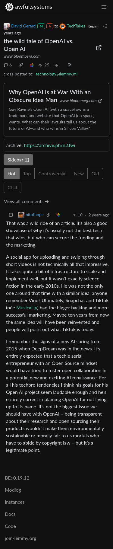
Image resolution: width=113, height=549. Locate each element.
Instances (15, 502)
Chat (12, 187)
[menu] (104, 6)
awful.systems (28, 6)
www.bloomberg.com (22, 56)
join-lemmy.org (20, 538)
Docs (10, 514)
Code (10, 526)
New (79, 173)
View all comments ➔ (26, 201)
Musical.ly (26, 307)
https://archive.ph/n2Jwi (49, 145)
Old (95, 173)
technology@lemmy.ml (56, 73)
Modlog (13, 490)
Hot (12, 173)
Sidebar (18, 159)
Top (27, 173)
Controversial (52, 173)
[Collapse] (11, 214)
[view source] (69, 64)
